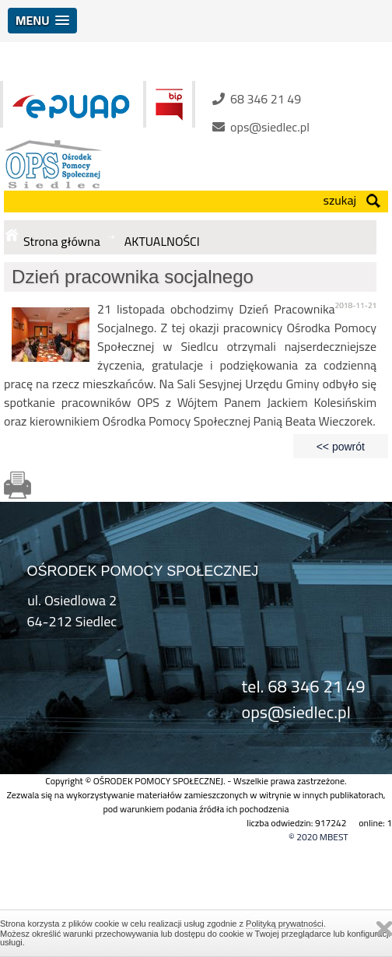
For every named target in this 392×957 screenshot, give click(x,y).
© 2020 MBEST (318, 837)
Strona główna (61, 241)
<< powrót (341, 446)
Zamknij (384, 928)
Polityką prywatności (285, 923)
